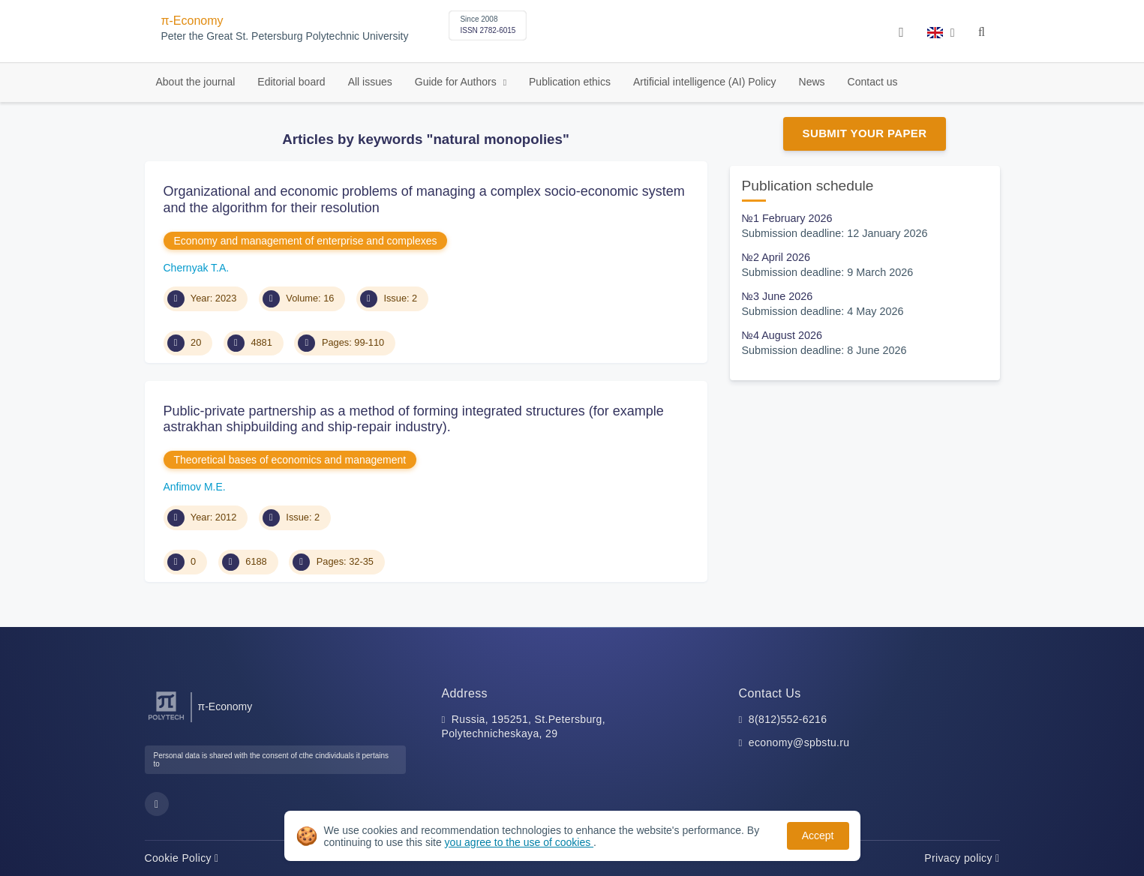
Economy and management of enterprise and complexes (305, 241)
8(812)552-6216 (788, 719)
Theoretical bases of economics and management (290, 460)
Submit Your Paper (865, 133)
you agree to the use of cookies (519, 842)
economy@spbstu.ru (799, 742)
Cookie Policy (182, 858)
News (812, 82)
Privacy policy (961, 858)
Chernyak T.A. (197, 268)
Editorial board (291, 82)
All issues (370, 82)
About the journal (196, 82)
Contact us (873, 82)
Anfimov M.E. (195, 487)
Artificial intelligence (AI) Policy (704, 82)
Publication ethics (570, 82)
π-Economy (192, 20)
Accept (818, 836)
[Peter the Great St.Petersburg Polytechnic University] (166, 720)
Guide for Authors (457, 82)
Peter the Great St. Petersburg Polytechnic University (285, 36)
